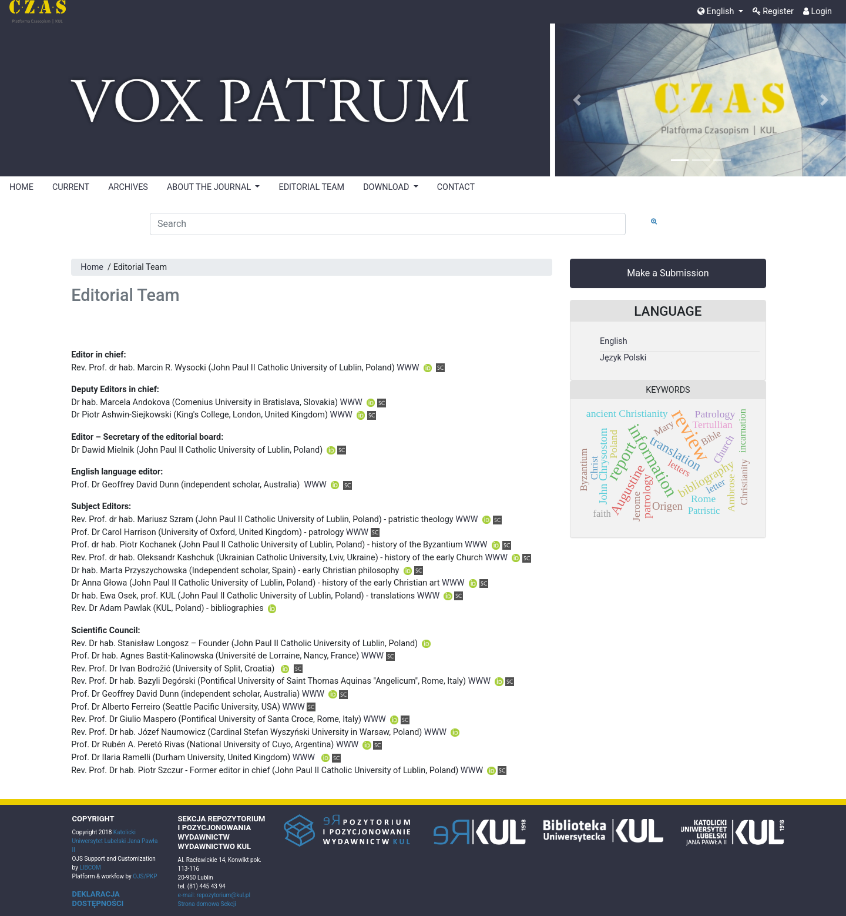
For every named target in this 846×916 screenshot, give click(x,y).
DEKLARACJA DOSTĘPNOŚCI (98, 899)
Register (773, 11)
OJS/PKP (144, 876)
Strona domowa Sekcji (207, 904)
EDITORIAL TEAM (311, 187)
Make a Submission (668, 273)
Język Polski (623, 358)
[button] (577, 100)
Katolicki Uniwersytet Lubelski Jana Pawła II (115, 841)
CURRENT (70, 187)
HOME (21, 187)
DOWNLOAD (387, 187)
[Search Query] (388, 224)
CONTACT (456, 187)
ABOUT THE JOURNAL (210, 187)
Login (817, 11)
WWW (408, 368)
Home (91, 267)
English (716, 11)
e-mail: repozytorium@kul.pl (214, 895)
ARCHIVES (128, 187)
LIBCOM (89, 867)
